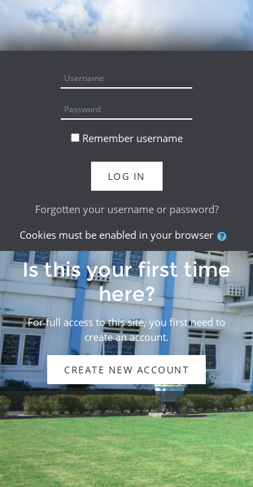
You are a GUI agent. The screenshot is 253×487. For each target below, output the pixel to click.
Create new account (126, 369)
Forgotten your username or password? (127, 209)
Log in (127, 176)
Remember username (132, 138)
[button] (224, 236)
